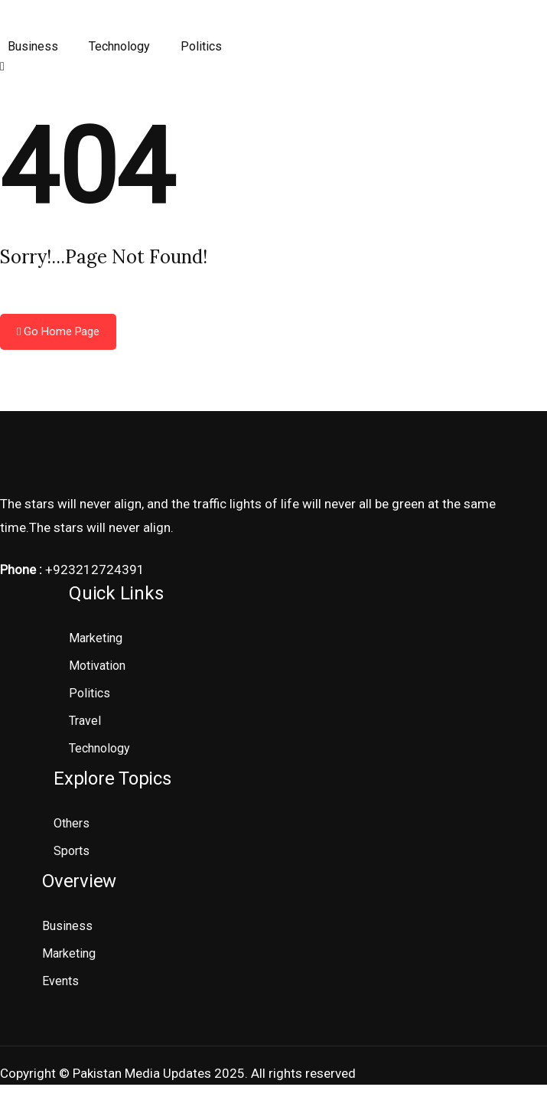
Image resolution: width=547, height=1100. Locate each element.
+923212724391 (95, 569)
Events (60, 981)
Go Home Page (58, 331)
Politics (201, 46)
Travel (85, 720)
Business (33, 46)
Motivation (97, 665)
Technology (119, 46)
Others (72, 823)
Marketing (95, 638)
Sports (72, 851)
